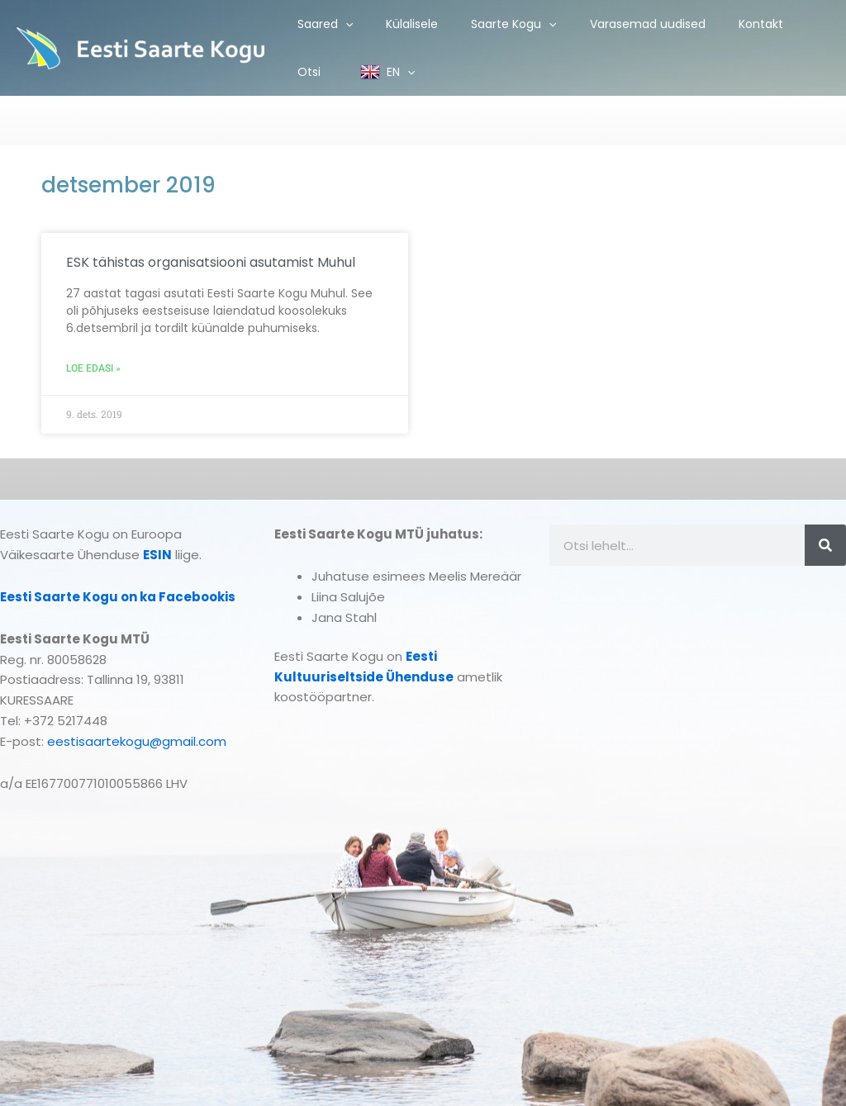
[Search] (825, 545)
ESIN (157, 554)
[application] (345, 24)
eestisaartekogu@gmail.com (136, 741)
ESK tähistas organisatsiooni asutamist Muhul (210, 262)
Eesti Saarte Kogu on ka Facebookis (117, 596)
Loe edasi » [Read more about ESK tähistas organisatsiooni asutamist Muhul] (93, 368)
